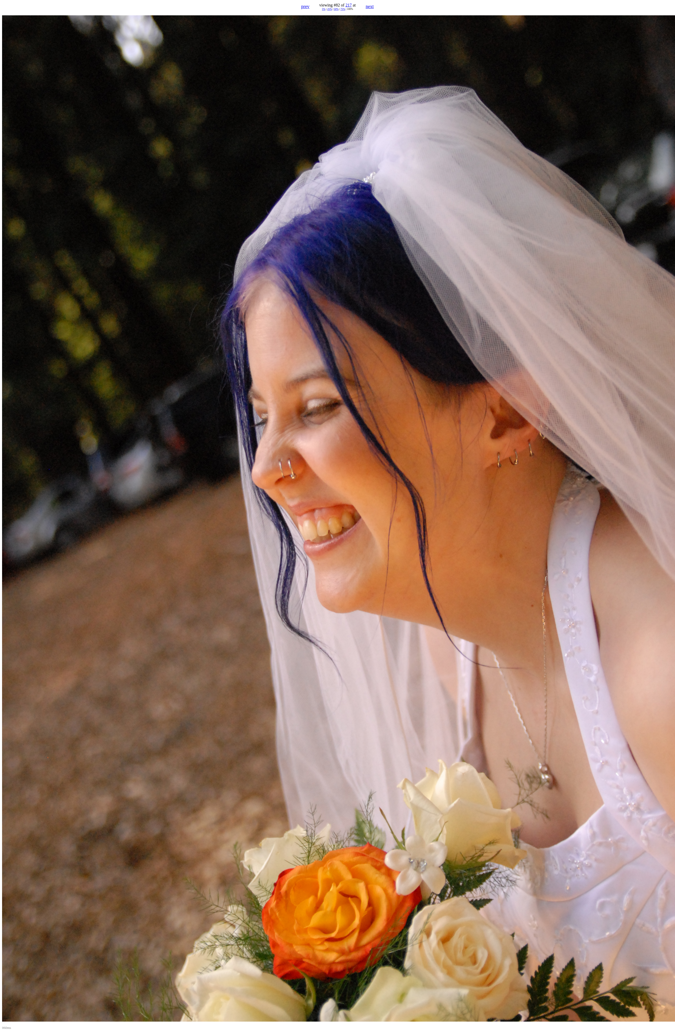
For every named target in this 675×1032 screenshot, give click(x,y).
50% (336, 9)
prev (305, 6)
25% (329, 9)
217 (349, 5)
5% (323, 9)
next (370, 6)
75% (342, 9)
